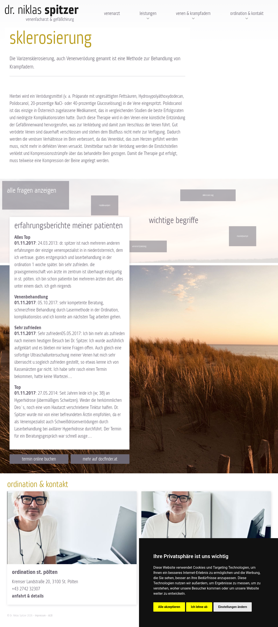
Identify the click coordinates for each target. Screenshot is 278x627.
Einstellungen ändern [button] (232, 607)
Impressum (40, 615)
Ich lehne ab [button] (199, 607)
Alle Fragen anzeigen (31, 190)
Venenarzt (112, 13)
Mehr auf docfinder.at (100, 459)
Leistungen (148, 13)
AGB (50, 615)
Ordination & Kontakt (246, 13)
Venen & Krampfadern (193, 13)
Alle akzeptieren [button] (169, 607)
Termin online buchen (39, 459)
